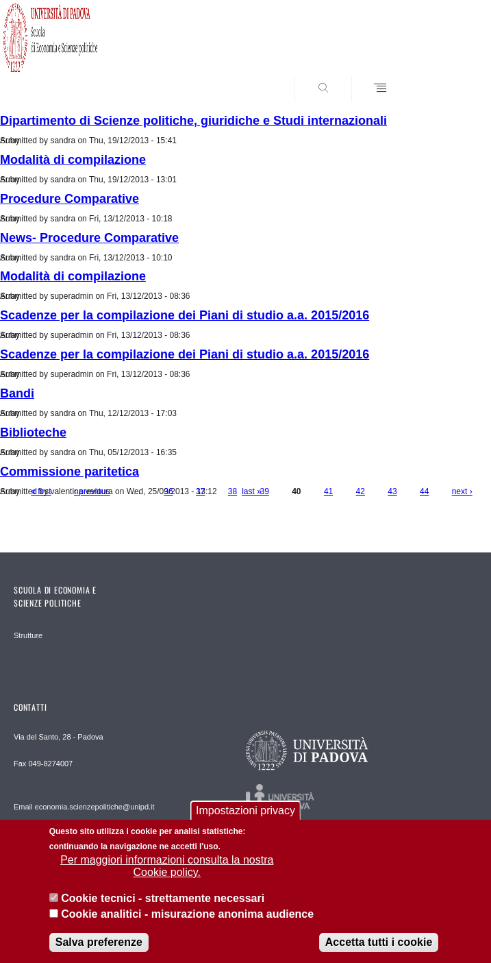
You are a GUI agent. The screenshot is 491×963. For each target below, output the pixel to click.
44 (424, 491)
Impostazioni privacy (245, 814)
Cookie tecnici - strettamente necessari (162, 902)
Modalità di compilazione (73, 160)
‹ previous (92, 491)
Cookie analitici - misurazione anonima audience (187, 918)
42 (360, 491)
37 (200, 491)
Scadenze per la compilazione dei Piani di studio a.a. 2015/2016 (184, 315)
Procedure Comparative (69, 199)
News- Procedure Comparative (89, 238)
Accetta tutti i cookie (378, 946)
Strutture (28, 635)
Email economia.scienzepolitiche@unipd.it (84, 807)
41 (328, 491)
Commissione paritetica (69, 471)
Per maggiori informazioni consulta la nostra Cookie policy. (166, 870)
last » (252, 491)
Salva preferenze (98, 946)
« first (41, 491)
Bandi (17, 393)
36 (168, 491)
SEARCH (443, 76)
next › (462, 491)
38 (232, 491)
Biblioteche (33, 432)
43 (392, 491)
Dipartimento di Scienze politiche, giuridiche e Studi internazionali (193, 120)
